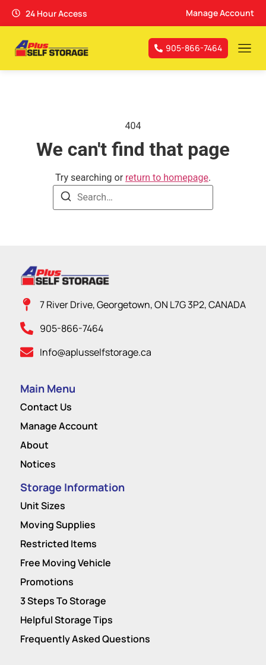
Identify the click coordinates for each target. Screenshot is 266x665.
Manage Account (59, 426)
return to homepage (166, 177)
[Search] (65, 198)
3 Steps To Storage (63, 601)
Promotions (47, 582)
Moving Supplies (58, 525)
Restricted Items (58, 544)
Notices (38, 464)
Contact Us (46, 407)
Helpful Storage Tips (66, 620)
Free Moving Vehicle (65, 563)
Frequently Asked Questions (85, 639)
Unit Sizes (42, 506)
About (34, 445)
